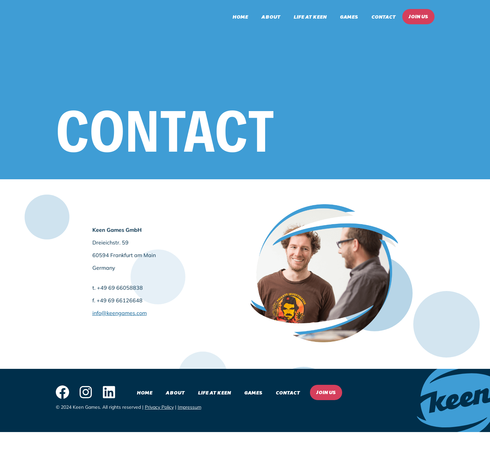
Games (349, 16)
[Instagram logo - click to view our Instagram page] (85, 392)
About (270, 16)
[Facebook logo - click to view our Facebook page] (62, 392)
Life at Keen (310, 16)
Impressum (189, 407)
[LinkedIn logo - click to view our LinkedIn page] (109, 392)
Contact (383, 16)
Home (240, 16)
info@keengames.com (119, 313)
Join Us (418, 16)
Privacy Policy (159, 407)
